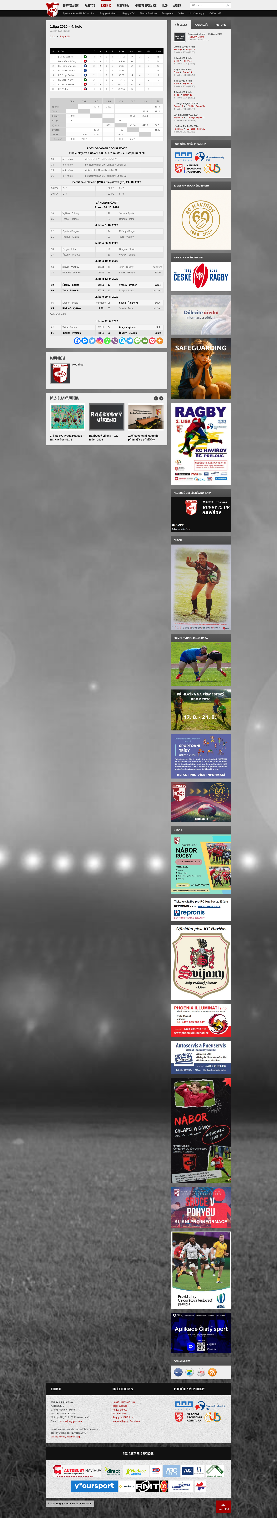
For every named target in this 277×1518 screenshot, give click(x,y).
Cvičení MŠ (215, 13)
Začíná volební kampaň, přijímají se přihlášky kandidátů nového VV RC (144, 439)
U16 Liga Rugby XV (196, 117)
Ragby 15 (106, 5)
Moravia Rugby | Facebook (126, 1421)
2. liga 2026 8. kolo (183, 69)
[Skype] (122, 340)
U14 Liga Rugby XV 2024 (186, 126)
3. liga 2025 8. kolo (183, 81)
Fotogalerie (167, 13)
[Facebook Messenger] (84, 340)
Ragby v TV (128, 13)
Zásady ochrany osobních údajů (66, 1437)
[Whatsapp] (107, 340)
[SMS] (137, 340)
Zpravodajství (71, 5)
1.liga (53, 36)
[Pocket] (152, 340)
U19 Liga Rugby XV (196, 106)
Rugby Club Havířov (67, 1503)
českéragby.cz (120, 1406)
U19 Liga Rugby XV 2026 (186, 103)
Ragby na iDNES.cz (123, 1417)
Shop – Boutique (148, 13)
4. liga (176, 95)
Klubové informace (146, 5)
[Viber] (114, 340)
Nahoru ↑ (223, 1507)
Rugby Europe (120, 1410)
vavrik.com (86, 1503)
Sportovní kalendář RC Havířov (78, 13)
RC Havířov (123, 5)
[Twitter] (92, 340)
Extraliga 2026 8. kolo (184, 47)
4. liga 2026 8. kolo (183, 92)
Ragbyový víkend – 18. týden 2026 (205, 34)
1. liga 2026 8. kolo (183, 58)
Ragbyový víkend (108, 13)
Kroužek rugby (196, 13)
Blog (165, 5)
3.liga (176, 83)
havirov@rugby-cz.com (71, 1421)
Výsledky (181, 24)
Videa (181, 13)
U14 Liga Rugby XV (196, 129)
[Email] (144, 340)
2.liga (176, 72)
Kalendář (201, 24)
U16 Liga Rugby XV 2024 (186, 115)
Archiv (177, 5)
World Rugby (119, 1413)
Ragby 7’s (90, 5)
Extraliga (178, 49)
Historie (220, 24)
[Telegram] (129, 340)
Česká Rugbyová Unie (124, 1402)
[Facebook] (77, 340)
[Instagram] (99, 340)
